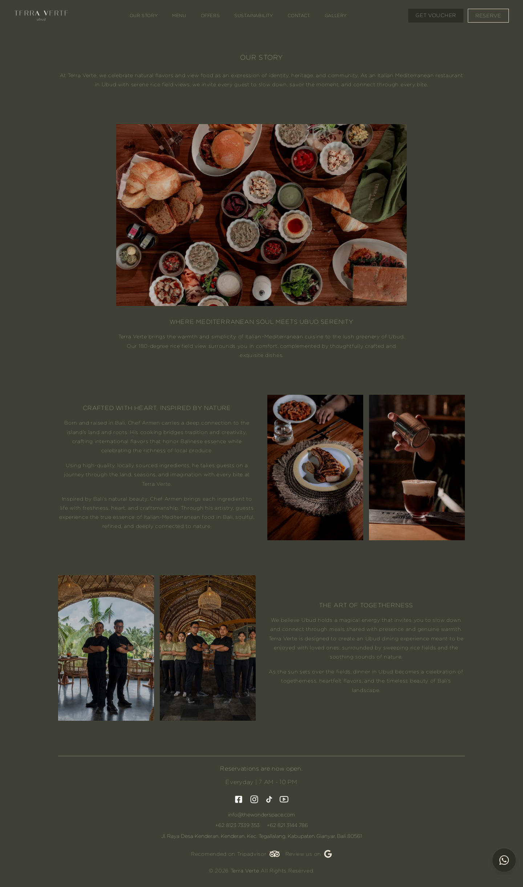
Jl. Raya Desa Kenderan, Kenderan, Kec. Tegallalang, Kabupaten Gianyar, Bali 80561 (261, 836)
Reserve (488, 15)
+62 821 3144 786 (287, 825)
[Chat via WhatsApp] (504, 860)
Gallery (336, 15)
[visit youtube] (284, 799)
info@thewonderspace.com (261, 814)
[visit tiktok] (269, 799)
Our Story (144, 15)
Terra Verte (245, 870)
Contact (299, 15)
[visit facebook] (239, 799)
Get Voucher (435, 15)
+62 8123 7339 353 (237, 825)
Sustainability (254, 15)
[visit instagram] (254, 799)
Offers (210, 15)
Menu (179, 15)
